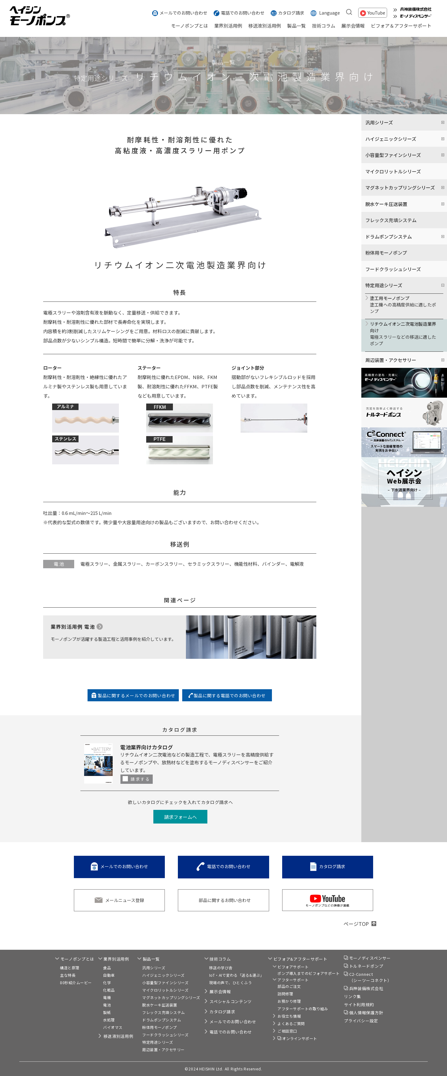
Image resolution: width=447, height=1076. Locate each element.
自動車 (109, 975)
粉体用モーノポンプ (386, 252)
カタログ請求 (291, 13)
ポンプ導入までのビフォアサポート (309, 973)
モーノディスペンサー (370, 958)
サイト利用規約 (359, 1004)
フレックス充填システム (391, 220)
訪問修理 (285, 993)
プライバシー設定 (361, 1021)
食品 (107, 967)
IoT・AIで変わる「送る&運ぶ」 (236, 975)
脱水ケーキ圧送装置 (159, 1004)
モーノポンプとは (189, 25)
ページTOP (356, 923)
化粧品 (109, 990)
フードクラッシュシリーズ (393, 269)
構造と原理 (69, 967)
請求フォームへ (180, 817)
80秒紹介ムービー (76, 982)
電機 (107, 997)
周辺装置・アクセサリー (163, 1049)
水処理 (109, 1019)
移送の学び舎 (221, 967)
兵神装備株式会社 (366, 988)
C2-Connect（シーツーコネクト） (370, 977)
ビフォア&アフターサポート (300, 959)
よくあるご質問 (291, 1023)
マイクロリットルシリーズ (393, 171)
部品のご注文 (289, 986)
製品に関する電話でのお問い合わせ (230, 695)
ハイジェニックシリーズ (163, 975)
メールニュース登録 (124, 900)
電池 (107, 1004)
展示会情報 (353, 25)
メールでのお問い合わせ (183, 13)
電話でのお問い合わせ (242, 13)
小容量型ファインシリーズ (165, 982)
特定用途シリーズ (157, 1042)
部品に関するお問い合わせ (225, 900)
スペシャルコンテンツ (231, 1001)
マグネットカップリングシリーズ (171, 997)
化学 (107, 982)
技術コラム (323, 25)
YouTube (376, 13)
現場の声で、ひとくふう (230, 982)
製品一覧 (296, 25)
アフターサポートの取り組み (303, 1008)
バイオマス (113, 1027)
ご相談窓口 (287, 1031)
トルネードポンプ (366, 966)
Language (329, 13)
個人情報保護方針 (366, 1013)
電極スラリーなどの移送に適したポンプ (404, 333)
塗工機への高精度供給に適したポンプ (404, 304)
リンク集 (352, 996)
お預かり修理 (289, 1001)
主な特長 (67, 975)
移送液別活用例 (264, 25)
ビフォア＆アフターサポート (401, 25)
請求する (140, 779)
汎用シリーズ (153, 967)
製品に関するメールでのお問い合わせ (136, 695)
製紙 (107, 1012)
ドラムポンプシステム (161, 1019)
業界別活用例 (228, 25)
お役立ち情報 (289, 1016)
